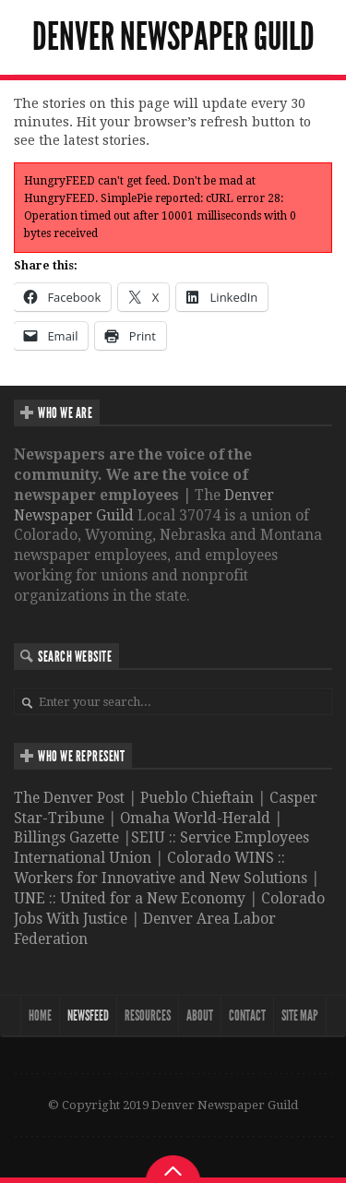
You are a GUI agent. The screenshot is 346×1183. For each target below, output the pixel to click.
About (199, 1015)
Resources (148, 1015)
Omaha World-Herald (195, 818)
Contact (247, 1015)
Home (40, 1015)
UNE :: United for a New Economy (129, 898)
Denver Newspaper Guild (173, 37)
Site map (299, 1015)
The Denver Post (69, 798)
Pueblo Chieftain (197, 798)
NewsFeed (88, 1015)
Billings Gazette (66, 837)
